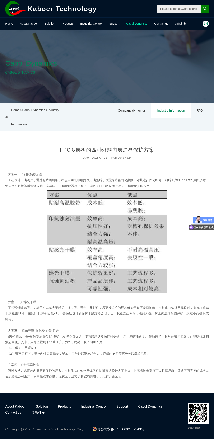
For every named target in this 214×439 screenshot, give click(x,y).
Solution (50, 23)
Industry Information (171, 110)
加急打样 (181, 23)
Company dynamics (131, 110)
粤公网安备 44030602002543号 (118, 429)
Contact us (161, 23)
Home (9, 23)
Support (114, 23)
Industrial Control (91, 23)
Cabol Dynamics (137, 23)
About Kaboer (29, 23)
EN (205, 23)
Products (67, 23)
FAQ (200, 110)
